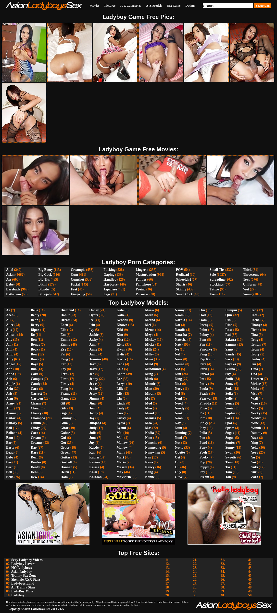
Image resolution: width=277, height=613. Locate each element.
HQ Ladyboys (21, 568)
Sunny (230, 447)
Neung (179, 364)
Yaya (254, 438)
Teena (255, 320)
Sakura (230, 339)
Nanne (150, 477)
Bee (9, 462)
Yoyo (254, 452)
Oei (177, 457)
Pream (204, 477)
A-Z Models (154, 5)
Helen (65, 472)
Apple (10, 384)
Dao (34, 447)
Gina (64, 423)
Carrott (36, 393)
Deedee (36, 462)
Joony (93, 413)
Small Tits (217, 270)
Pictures (109, 5)
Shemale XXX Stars (25, 579)
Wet (246, 289)
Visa (254, 393)
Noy (178, 423)
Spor (228, 423)
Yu (253, 457)
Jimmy (94, 398)
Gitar (64, 428)
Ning (178, 379)
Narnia (180, 320)
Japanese (110, 289)
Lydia (121, 423)
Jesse (93, 384)
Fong (64, 389)
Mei (148, 325)
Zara (254, 477)
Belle (34, 310)
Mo (147, 398)
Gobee (65, 433)
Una (254, 374)
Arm (9, 398)
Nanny (180, 310)
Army (10, 403)
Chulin (36, 423)
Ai (8, 320)
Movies (95, 5)
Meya (149, 335)
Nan (148, 457)
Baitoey (11, 423)
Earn (64, 325)
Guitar (65, 457)
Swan (229, 452)
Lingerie (142, 270)
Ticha (255, 330)
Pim (202, 418)
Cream (36, 438)
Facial (75, 284)
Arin (9, 389)
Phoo (203, 408)
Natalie (180, 330)
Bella (9, 477)
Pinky (204, 423)
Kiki (120, 330)
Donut (65, 315)
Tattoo (214, 289)
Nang (149, 472)
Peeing (141, 289)
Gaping (108, 274)
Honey (94, 310)
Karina (94, 462)
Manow (122, 447)
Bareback (13, 289)
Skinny (181, 289)
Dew (34, 477)
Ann (9, 369)
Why (254, 408)
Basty (10, 447)
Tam (228, 472)
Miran (149, 393)
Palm (203, 330)
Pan (202, 344)
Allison (11, 335)
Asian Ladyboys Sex (36, 609)
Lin (119, 398)
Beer (9, 467)
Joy (91, 418)
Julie (92, 433)
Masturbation (146, 274)
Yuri (254, 472)
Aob (9, 379)
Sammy (230, 344)
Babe (9, 284)
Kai (92, 452)
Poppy (204, 467)
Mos (148, 428)
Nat (177, 325)
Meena (150, 320)
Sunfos (230, 442)
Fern (64, 374)
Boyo (34, 364)
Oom (203, 320)
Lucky (121, 418)
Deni (34, 472)
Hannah (66, 467)
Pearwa (205, 398)
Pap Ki (205, 359)
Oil (177, 467)
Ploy (203, 428)
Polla (203, 433)
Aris (9, 393)
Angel (10, 364)
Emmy (65, 344)
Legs (106, 294)
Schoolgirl (183, 279)
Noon (179, 418)
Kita (120, 339)
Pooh (203, 452)
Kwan (121, 349)
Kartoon (95, 477)
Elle (63, 330)
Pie (202, 413)
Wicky (256, 413)
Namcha (151, 442)
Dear (34, 457)
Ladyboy (17, 595)
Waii (254, 398)
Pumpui (231, 310)
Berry (35, 325)
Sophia (230, 413)
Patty (203, 384)
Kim (120, 335)
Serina (230, 369)
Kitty (120, 344)
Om (202, 310)
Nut (177, 442)
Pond (203, 442)
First (64, 379)
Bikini (42, 284)
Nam (148, 438)
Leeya (121, 384)
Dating (190, 5)
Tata (254, 315)
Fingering (78, 294)
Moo (148, 423)
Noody (179, 408)
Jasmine (95, 359)
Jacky (93, 339)
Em (63, 335)
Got (63, 442)
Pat (202, 379)
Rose (228, 330)
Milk (148, 349)
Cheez (35, 408)
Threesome (251, 274)
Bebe (9, 457)
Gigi (64, 413)
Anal (9, 270)
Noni (178, 398)
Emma (65, 339)
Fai (63, 354)
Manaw (122, 442)
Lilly (120, 389)
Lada (120, 364)
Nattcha (180, 339)
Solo (213, 274)
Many (121, 452)
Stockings (217, 284)
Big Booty (45, 270)
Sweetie (230, 457)
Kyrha (121, 359)
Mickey (150, 339)
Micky (149, 344)
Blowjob (44, 294)
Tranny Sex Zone (23, 575)
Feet (74, 289)
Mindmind (153, 369)
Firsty (65, 384)
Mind (149, 364)
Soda (229, 389)
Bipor (35, 330)
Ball (9, 428)
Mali (120, 438)
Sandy (229, 354)
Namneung (153, 447)
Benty (35, 315)
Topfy (255, 354)
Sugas (229, 433)
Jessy (93, 393)
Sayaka (230, 364)
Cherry (36, 413)
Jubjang (95, 423)
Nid (177, 369)
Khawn (122, 325)
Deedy (35, 467)
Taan (229, 462)
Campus (37, 379)
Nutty (179, 447)
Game (65, 398)
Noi (177, 393)
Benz (34, 320)
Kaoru (94, 457)
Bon (34, 339)
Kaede (94, 447)
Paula (204, 389)
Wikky (256, 418)
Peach (204, 393)
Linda (121, 403)
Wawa (255, 403)
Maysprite (124, 477)
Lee (119, 379)
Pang (203, 354)
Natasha (181, 335)
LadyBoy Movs (22, 591)
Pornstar (142, 294)
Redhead (182, 274)
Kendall (122, 320)
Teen (213, 294)
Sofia (229, 393)
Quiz (228, 315)
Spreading (217, 279)
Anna (10, 374)
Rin (228, 320)
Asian (10, 274)
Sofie (229, 398)
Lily (120, 393)
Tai (227, 467)
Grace (65, 447)
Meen (149, 315)
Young (247, 294)
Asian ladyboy (21, 572)
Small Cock (184, 294)
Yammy (256, 433)
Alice (9, 325)
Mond (149, 413)
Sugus (229, 438)
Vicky (255, 389)
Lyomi (121, 428)
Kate (120, 310)
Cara (34, 389)
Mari (120, 457)
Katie (121, 315)
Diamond (67, 310)
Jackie (94, 335)
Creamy (37, 442)
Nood (179, 403)
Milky (149, 354)
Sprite (229, 428)
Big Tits (44, 279)
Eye (63, 349)
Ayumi (11, 413)
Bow (34, 354)
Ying (254, 442)
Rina (228, 325)
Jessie (93, 389)
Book (34, 349)
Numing (181, 433)
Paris (203, 369)
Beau (9, 452)
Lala (120, 369)
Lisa (120, 413)
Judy (93, 428)
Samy (229, 349)
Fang (64, 359)
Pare (203, 364)
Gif (63, 403)
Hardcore (110, 284)
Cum (74, 274)
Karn (93, 472)
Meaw (149, 310)
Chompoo (38, 418)
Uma (254, 369)
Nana (149, 462)
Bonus (35, 344)
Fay (63, 369)
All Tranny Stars (23, 587)
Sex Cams (174, 5)
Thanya (256, 325)
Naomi (180, 315)
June (92, 438)
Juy (92, 442)
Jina (92, 403)
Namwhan (152, 452)
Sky (228, 374)
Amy (9, 359)
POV (179, 270)
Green (65, 452)
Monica (150, 418)
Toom (255, 349)
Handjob (109, 279)
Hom (64, 477)
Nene (178, 359)
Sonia (229, 408)
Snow (229, 384)
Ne (177, 349)
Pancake (206, 349)
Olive (179, 477)
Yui (253, 462)
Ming (149, 374)
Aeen (9, 315)
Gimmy (66, 418)
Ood (203, 315)
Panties (141, 279)
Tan (228, 477)
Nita (178, 384)
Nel (177, 354)
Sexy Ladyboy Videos (27, 560)
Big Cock (45, 274)
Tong (254, 339)
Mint (148, 389)
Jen (91, 374)
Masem (122, 467)
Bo (33, 335)
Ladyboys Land (22, 583)
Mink (149, 379)
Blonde (43, 289)
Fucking (109, 270)
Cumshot (77, 279)
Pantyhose (143, 284)
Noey (178, 389)
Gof (63, 438)
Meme (149, 330)
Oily (178, 472)
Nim (178, 374)
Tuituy (256, 359)
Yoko (254, 447)
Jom (92, 408)
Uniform (249, 284)
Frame (65, 393)
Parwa (204, 374)
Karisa (94, 467)
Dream (66, 320)
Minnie (150, 384)
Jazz (92, 364)
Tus (253, 364)
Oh (177, 462)
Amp (9, 354)
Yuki (254, 467)
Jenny (93, 379)
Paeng (204, 325)
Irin (92, 325)
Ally (9, 339)
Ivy (91, 330)
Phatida (205, 403)
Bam (9, 438)
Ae (8, 310)
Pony (203, 447)
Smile (229, 379)
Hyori (93, 315)
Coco (34, 433)
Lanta (121, 374)
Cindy (35, 428)
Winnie (256, 428)
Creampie (78, 270)
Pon (202, 438)
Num (178, 428)
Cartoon (37, 398)
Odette (180, 452)
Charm (36, 403)
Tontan (256, 344)
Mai (120, 433)
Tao (253, 310)
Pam (203, 339)
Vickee (256, 384)
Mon (148, 408)
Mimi (149, 359)
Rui (228, 335)
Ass (8, 279)
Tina (254, 335)
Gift (63, 408)
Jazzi (93, 369)
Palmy (204, 335)
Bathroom (13, 294)
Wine (255, 423)
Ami (9, 349)
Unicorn (257, 379)
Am (9, 344)
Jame (93, 349)
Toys (246, 279)
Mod (148, 403)
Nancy (149, 467)
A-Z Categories (130, 5)
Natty (179, 344)
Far (63, 364)
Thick (247, 270)
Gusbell (66, 462)
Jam (92, 344)
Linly (121, 408)
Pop (202, 462)
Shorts (181, 284)
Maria (121, 462)
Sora (228, 418)
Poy (202, 472)
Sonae (229, 403)
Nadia (149, 433)
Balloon (11, 433)
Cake (34, 374)
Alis (9, 330)
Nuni (178, 438)
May (120, 472)
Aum (9, 408)
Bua (34, 369)
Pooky (204, 457)
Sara (228, 359)
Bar (9, 442)
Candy (36, 384)
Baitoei (11, 418)
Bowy (35, 359)
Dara (34, 452)
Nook (179, 413)
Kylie (121, 354)
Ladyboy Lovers (23, 564)
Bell (9, 472)
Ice (91, 320)
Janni (93, 354)
